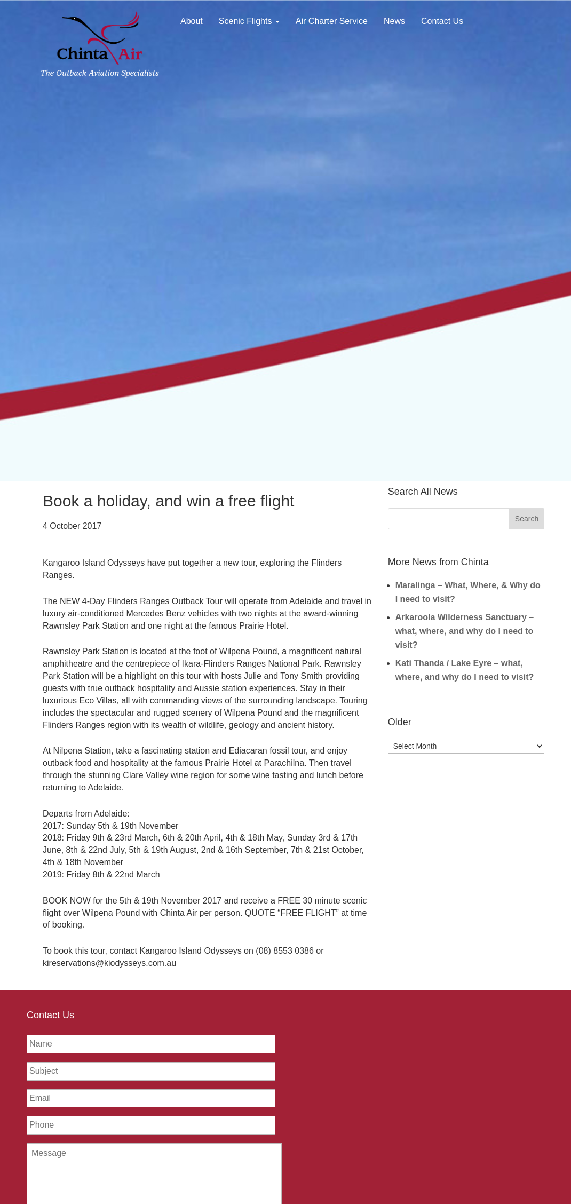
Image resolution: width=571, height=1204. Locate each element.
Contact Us (442, 21)
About (191, 21)
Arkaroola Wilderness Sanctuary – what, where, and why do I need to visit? (464, 631)
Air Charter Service (332, 21)
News (394, 21)
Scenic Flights (249, 21)
